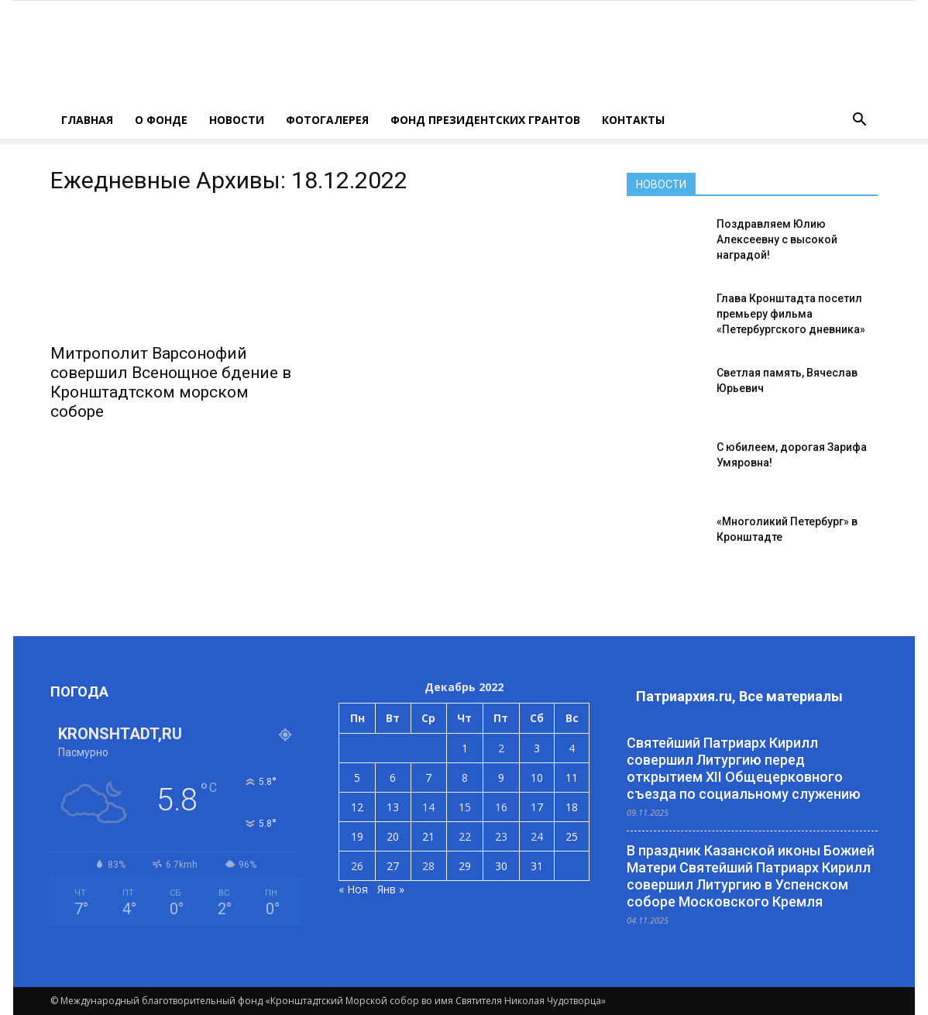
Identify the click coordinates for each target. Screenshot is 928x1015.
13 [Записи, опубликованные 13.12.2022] (393, 807)
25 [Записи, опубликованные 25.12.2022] (571, 836)
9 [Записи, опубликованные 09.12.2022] (501, 777)
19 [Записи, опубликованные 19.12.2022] (357, 836)
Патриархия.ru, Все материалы (739, 696)
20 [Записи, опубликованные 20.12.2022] (393, 836)
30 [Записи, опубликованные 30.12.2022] (501, 865)
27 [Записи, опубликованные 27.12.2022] (393, 865)
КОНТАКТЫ (633, 119)
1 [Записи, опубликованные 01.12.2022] (465, 748)
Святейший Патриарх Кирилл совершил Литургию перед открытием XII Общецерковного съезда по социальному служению (744, 768)
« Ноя (353, 889)
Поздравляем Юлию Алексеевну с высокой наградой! (777, 239)
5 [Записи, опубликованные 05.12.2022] (357, 777)
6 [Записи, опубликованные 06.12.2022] (393, 777)
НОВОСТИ (236, 119)
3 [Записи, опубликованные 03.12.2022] (537, 748)
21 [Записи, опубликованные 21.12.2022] (428, 836)
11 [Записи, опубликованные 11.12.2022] (571, 777)
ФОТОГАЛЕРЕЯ (327, 119)
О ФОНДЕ (161, 119)
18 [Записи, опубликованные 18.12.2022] (571, 807)
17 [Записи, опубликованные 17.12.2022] (537, 807)
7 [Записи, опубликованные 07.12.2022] (428, 777)
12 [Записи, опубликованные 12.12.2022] (357, 807)
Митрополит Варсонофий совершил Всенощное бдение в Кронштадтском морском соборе (170, 382)
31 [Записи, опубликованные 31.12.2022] (537, 865)
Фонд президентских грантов (485, 119)
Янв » (390, 889)
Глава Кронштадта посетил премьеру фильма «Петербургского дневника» (791, 313)
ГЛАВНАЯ (87, 119)
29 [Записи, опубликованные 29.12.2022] (465, 865)
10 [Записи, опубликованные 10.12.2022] (537, 777)
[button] (859, 120)
